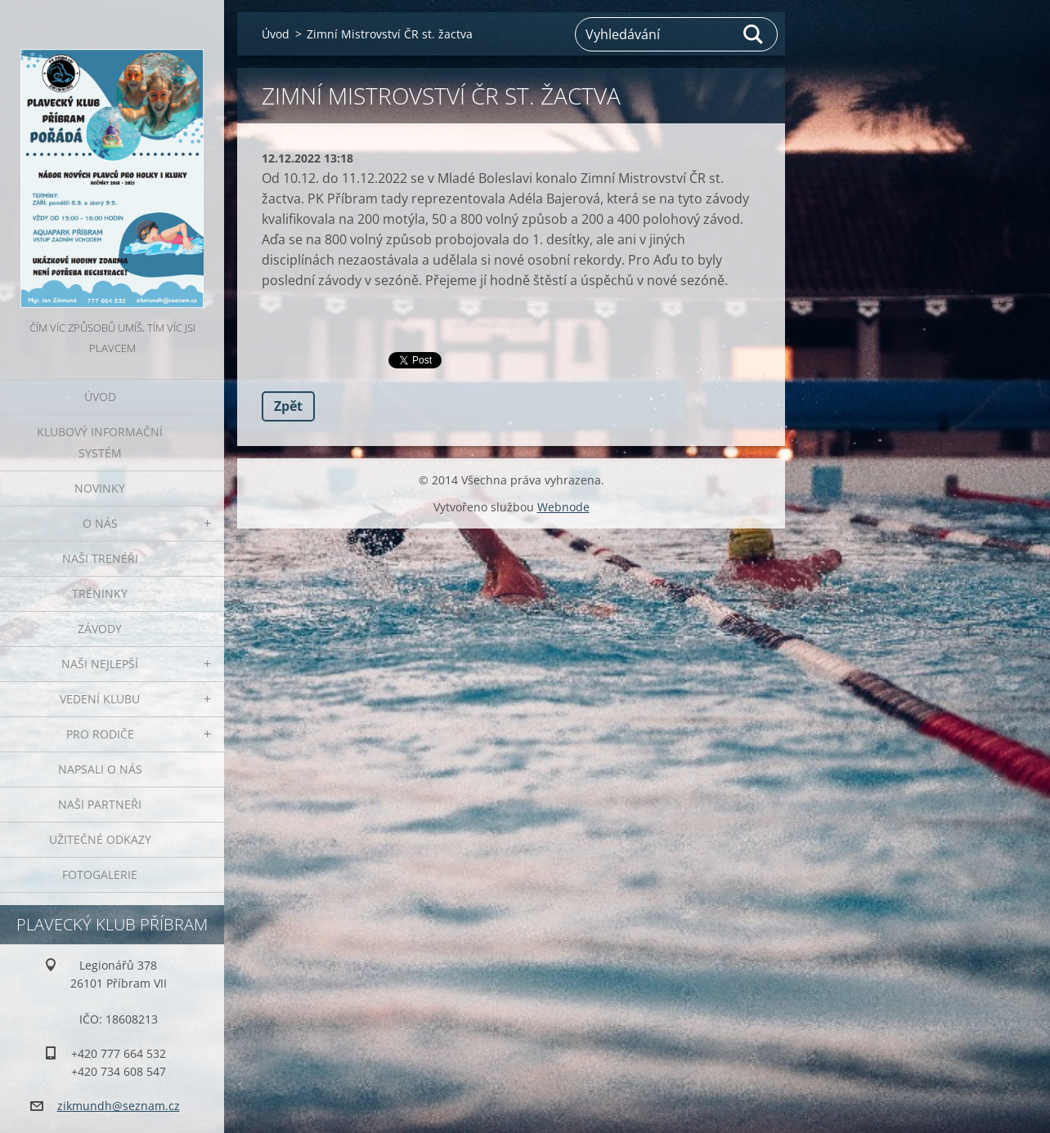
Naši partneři (99, 804)
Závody (100, 628)
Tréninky (100, 593)
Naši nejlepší (99, 663)
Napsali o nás (100, 769)
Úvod (100, 396)
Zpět (288, 406)
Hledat (754, 34)
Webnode (563, 507)
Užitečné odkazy (100, 839)
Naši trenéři (100, 558)
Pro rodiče (100, 734)
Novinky (99, 488)
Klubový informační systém (100, 442)
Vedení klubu (100, 699)
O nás (100, 523)
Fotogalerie (99, 874)
